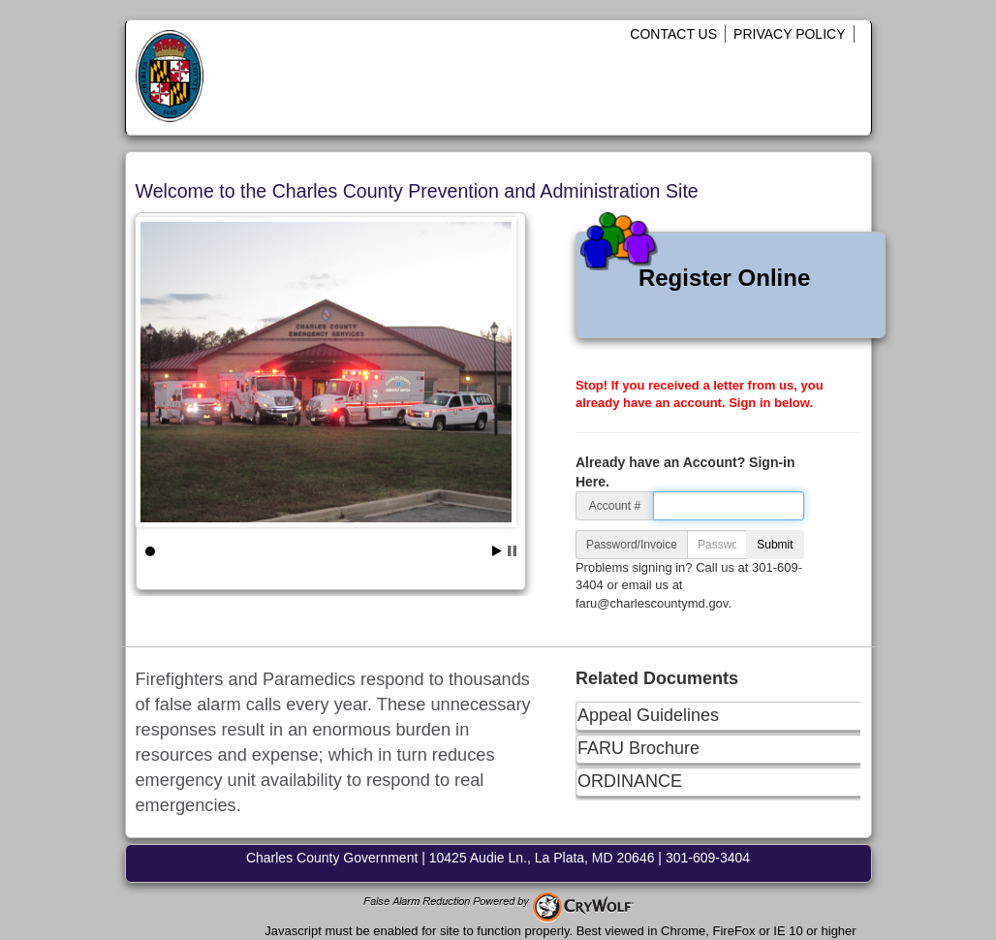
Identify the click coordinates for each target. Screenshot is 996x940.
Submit (775, 544)
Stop (512, 551)
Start (497, 551)
